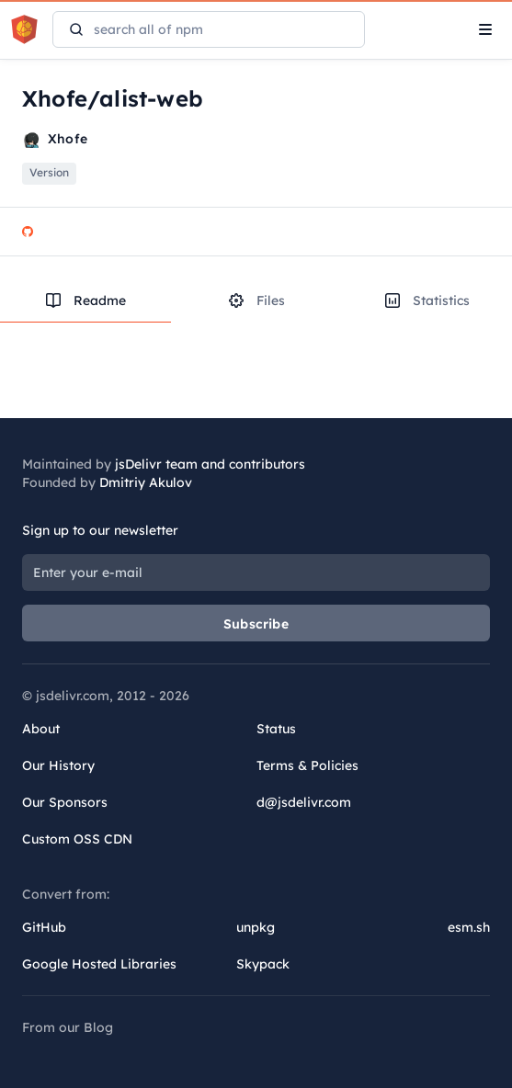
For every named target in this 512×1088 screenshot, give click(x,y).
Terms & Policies (307, 765)
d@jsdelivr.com (303, 802)
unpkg (255, 927)
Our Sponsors (65, 802)
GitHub (44, 927)
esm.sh (469, 927)
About (41, 728)
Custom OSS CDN (77, 839)
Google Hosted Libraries (99, 964)
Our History (58, 765)
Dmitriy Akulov (145, 482)
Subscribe (256, 624)
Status (276, 728)
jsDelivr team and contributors (210, 464)
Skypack (263, 964)
